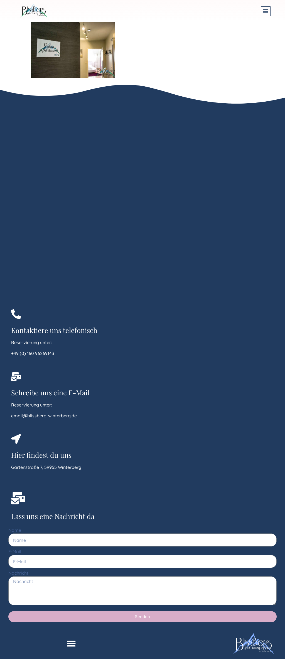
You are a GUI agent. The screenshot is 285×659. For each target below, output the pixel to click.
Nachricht (18, 573)
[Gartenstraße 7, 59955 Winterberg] (66, 202)
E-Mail (14, 551)
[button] (266, 11)
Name (14, 530)
